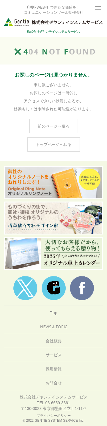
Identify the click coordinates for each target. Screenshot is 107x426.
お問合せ (54, 383)
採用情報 (54, 369)
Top (53, 312)
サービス (54, 354)
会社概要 (54, 340)
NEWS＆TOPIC (53, 326)
